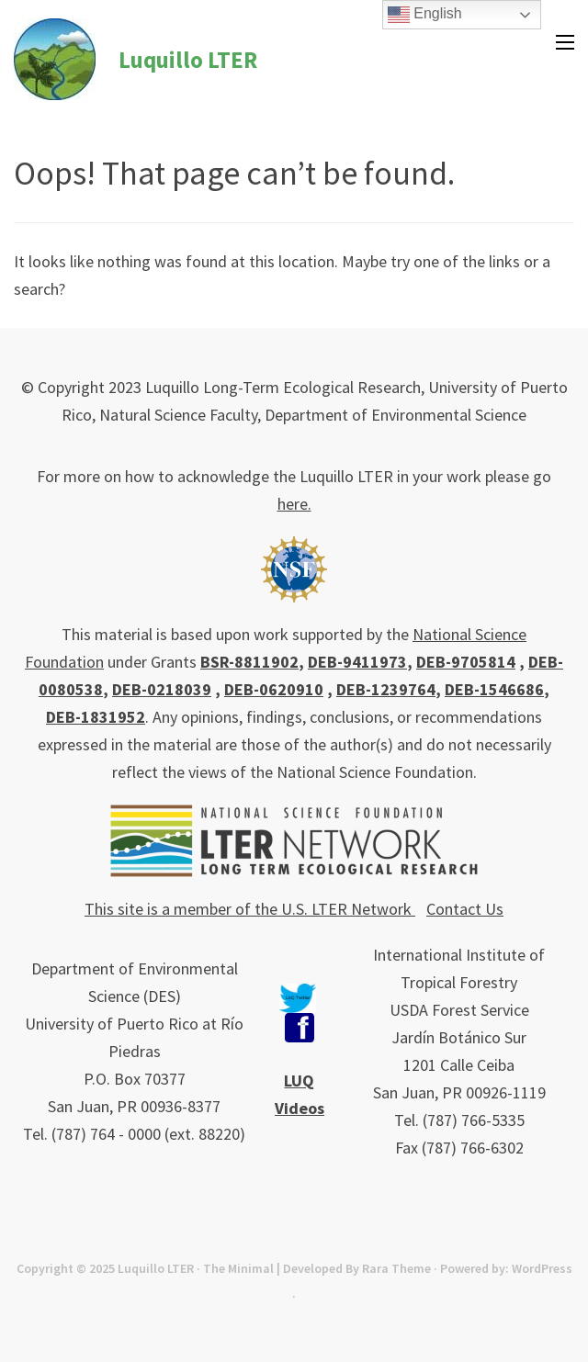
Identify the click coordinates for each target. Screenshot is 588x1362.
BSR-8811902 (249, 661)
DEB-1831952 (95, 716)
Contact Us (464, 908)
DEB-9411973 (357, 661)
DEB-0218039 (161, 689)
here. (294, 503)
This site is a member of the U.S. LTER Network (250, 908)
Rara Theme (396, 1268)
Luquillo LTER (188, 59)
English (425, 15)
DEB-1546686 (494, 689)
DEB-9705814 (465, 661)
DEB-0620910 (273, 689)
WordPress (542, 1268)
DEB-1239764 (385, 689)
